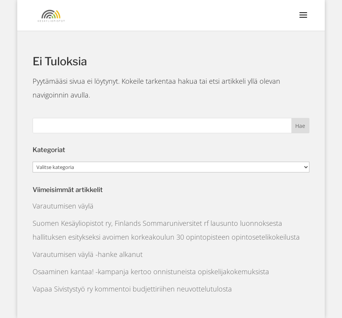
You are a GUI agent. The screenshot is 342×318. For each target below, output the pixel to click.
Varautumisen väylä (63, 205)
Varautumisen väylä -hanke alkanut (88, 254)
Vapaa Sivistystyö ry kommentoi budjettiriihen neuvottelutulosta (132, 288)
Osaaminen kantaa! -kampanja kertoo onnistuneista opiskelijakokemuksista (151, 271)
